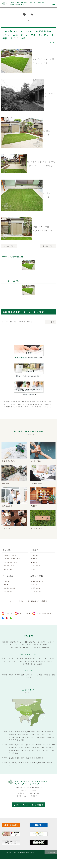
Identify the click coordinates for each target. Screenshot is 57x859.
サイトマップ (14, 601)
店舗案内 (34, 562)
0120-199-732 (23, 804)
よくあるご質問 (36, 591)
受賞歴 (5, 585)
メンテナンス (7, 591)
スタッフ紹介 (35, 566)
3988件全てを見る (9, 555)
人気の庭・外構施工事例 (11, 559)
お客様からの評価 (9, 588)
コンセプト (35, 555)
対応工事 (34, 585)
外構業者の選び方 (37, 581)
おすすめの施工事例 (10, 562)
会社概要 (34, 559)
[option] (28, 267)
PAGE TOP (51, 852)
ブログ (33, 569)
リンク (23, 601)
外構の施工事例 (8, 566)
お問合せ (39, 804)
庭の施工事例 (7, 569)
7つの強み (6, 581)
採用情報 (44, 601)
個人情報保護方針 (33, 601)
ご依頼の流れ (35, 588)
